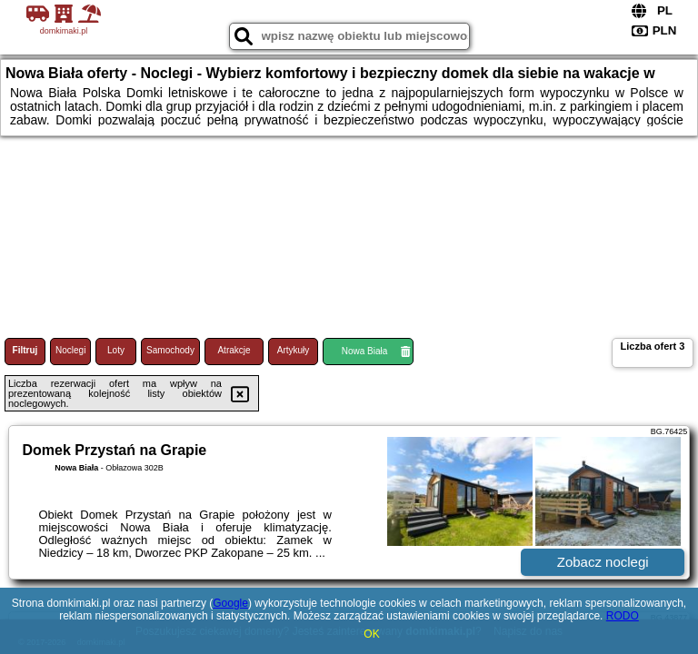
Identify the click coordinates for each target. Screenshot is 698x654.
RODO (622, 615)
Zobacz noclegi (603, 562)
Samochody (170, 350)
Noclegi (70, 350)
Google (230, 603)
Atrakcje (233, 350)
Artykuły (293, 350)
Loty (116, 350)
